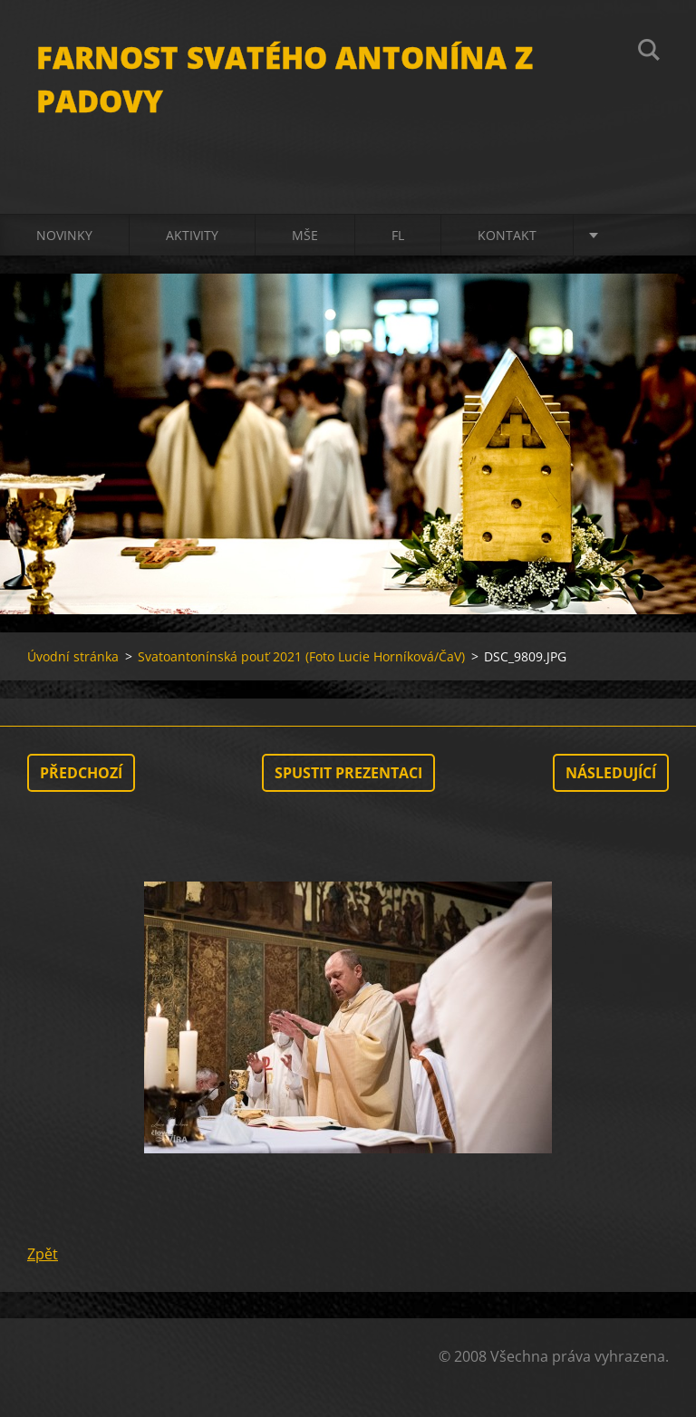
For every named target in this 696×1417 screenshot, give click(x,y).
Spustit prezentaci (348, 773)
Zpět (42, 1254)
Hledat (649, 52)
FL (398, 235)
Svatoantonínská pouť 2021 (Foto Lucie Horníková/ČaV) (301, 656)
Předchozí (81, 773)
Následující (611, 773)
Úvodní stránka (73, 656)
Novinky (64, 235)
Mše (305, 235)
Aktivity (192, 235)
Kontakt (507, 235)
